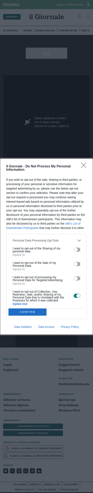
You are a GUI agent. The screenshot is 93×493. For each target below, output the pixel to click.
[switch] (77, 250)
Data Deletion (23, 327)
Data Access (46, 327)
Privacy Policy (70, 327)
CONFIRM (27, 311)
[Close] (85, 167)
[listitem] (46, 240)
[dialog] (46, 246)
